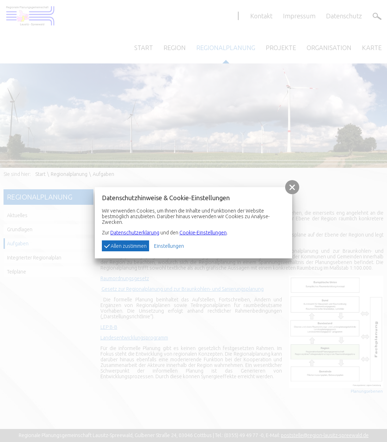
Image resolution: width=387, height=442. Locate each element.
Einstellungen (169, 246)
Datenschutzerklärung (134, 232)
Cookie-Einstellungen (203, 232)
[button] (292, 187)
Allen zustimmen (125, 246)
